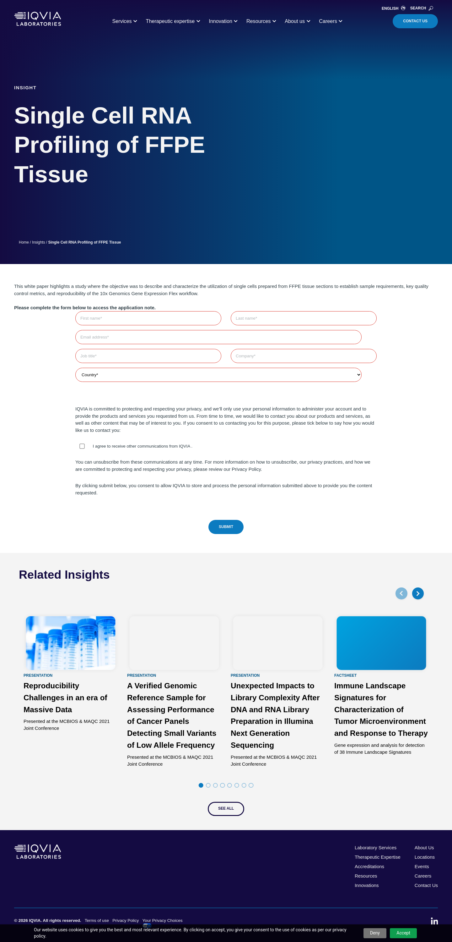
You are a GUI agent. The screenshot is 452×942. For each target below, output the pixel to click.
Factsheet (345, 675)
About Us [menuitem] (424, 847)
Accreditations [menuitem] (369, 866)
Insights (38, 242)
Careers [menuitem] (423, 876)
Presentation (38, 675)
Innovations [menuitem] (367, 885)
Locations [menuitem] (425, 857)
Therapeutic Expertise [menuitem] (378, 857)
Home (24, 242)
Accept (403, 932)
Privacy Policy (125, 920)
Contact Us (415, 21)
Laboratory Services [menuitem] (375, 847)
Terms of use (97, 920)
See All (226, 808)
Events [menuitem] (422, 866)
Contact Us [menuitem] (426, 885)
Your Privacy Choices (163, 923)
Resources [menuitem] (366, 876)
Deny (375, 932)
